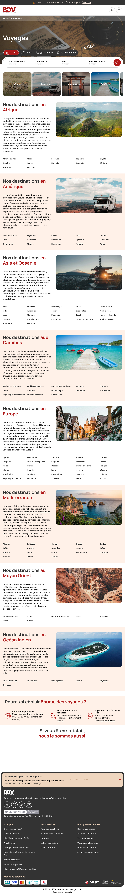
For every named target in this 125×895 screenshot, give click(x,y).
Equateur (80, 239)
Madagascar (57, 681)
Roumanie (31, 478)
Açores (6, 457)
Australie (31, 307)
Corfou (103, 544)
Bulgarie (55, 461)
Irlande (6, 470)
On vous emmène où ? (17, 61)
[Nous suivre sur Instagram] (14, 804)
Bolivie (54, 235)
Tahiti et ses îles (107, 319)
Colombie (31, 239)
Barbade (104, 386)
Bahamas (80, 386)
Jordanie (104, 616)
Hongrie (103, 466)
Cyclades (55, 548)
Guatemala (8, 244)
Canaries (55, 544)
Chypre (79, 544)
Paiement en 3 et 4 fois (52, 833)
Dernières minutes (86, 829)
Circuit (26, 52)
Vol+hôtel (44, 52)
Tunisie (30, 556)
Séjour (11, 52)
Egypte (103, 159)
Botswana (56, 159)
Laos (5, 315)
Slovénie (55, 478)
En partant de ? (42, 61)
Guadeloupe (57, 390)
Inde (5, 311)
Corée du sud (106, 307)
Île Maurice (32, 681)
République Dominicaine (14, 394)
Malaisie (31, 315)
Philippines (56, 319)
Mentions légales (12, 859)
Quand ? (66, 61)
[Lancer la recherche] (117, 62)
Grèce (102, 548)
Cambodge (56, 307)
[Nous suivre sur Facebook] (7, 804)
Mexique (31, 244)
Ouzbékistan (33, 319)
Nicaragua (56, 244)
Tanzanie (7, 167)
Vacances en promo (87, 833)
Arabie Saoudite (10, 616)
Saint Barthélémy (35, 394)
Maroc (54, 552)
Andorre (55, 457)
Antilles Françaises (35, 386)
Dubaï (30, 616)
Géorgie (55, 466)
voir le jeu (87, 2)
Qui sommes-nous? (13, 829)
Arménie (79, 457)
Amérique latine (10, 235)
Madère (6, 552)
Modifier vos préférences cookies (20, 869)
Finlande (7, 466)
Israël (78, 616)
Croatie (30, 548)
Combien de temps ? (98, 61)
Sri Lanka (7, 685)
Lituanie (103, 470)
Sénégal (103, 163)
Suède (78, 478)
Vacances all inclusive (87, 843)
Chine (78, 307)
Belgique (7, 461)
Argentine (31, 235)
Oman (5, 621)
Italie (53, 470)
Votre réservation (49, 843)
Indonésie (31, 311)
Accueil (6, 18)
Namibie (55, 163)
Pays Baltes (56, 474)
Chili (5, 239)
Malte (29, 552)
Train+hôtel (66, 52)
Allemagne (32, 457)
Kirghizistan (105, 311)
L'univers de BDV (11, 833)
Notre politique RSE (13, 864)
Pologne (103, 474)
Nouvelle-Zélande (108, 315)
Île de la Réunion (10, 681)
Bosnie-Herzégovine (36, 461)
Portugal (104, 552)
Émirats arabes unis (60, 616)
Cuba (5, 390)
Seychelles (104, 681)
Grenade (31, 390)
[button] (20, 62)
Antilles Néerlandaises (61, 386)
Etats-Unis (104, 239)
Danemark (80, 461)
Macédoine (8, 474)
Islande (30, 470)
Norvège (31, 474)
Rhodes (6, 556)
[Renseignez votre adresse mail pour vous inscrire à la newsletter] (95, 780)
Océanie (6, 319)
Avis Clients (9, 843)
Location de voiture (86, 847)
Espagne (79, 548)
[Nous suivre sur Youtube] (29, 804)
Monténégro (81, 552)
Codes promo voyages (88, 852)
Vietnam (31, 323)
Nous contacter (48, 847)
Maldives (80, 681)
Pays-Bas (80, 474)
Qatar (30, 621)
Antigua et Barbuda (12, 386)
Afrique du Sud (9, 159)
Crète (5, 548)
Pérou (102, 244)
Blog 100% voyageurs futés (16, 838)
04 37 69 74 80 (15, 811)
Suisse (103, 478)
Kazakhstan (81, 311)
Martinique (105, 390)
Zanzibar (31, 167)
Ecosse (103, 461)
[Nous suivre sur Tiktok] (22, 804)
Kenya (30, 163)
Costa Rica (56, 239)
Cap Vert (80, 159)
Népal (78, 315)
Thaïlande (7, 323)
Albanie (6, 544)
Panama (79, 244)
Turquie (54, 556)
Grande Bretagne (83, 466)
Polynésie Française (84, 319)
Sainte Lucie (56, 394)
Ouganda (80, 163)
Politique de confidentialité (16, 847)
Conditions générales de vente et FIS (20, 853)
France (30, 466)
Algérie (30, 159)
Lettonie (79, 470)
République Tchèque (12, 478)
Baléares (31, 544)
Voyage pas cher (85, 838)
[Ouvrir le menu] (119, 10)
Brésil (78, 235)
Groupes (45, 838)
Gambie (6, 163)
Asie (5, 307)
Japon (54, 311)
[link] (112, 10)
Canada (103, 235)
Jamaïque (80, 390)
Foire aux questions (50, 829)
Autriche (104, 457)
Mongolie (55, 315)
